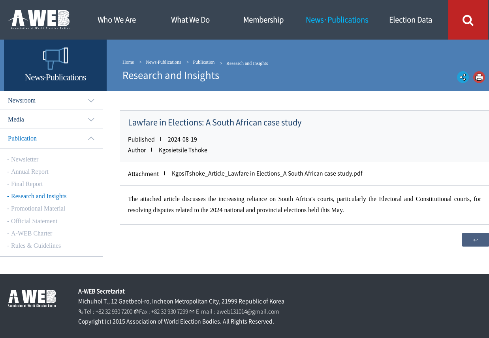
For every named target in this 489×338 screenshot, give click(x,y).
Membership (263, 19)
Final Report (27, 183)
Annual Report (30, 171)
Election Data (410, 19)
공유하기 (463, 77)
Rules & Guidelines (36, 245)
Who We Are (117, 19)
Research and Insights (38, 196)
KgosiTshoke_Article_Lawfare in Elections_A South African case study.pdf (267, 173)
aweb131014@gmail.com (247, 311)
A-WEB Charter (31, 233)
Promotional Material (38, 208)
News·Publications (337, 19)
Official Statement (34, 221)
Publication (204, 62)
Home (128, 62)
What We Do (190, 19)
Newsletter (24, 159)
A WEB (39, 20)
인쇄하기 (479, 77)
